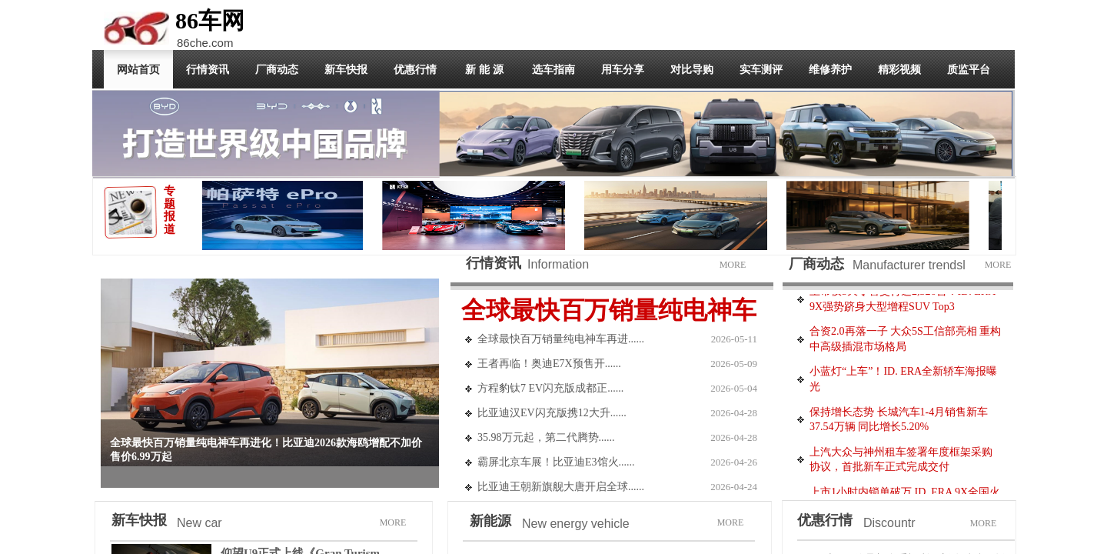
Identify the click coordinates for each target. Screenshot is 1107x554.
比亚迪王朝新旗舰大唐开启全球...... (560, 486)
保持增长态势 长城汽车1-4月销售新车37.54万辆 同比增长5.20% (898, 422)
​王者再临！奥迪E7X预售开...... (549, 363)
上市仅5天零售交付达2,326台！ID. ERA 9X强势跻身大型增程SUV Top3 (902, 301)
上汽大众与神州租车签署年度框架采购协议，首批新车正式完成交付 (900, 462)
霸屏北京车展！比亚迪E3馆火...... (556, 462)
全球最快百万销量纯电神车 (608, 310)
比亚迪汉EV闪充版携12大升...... (552, 413)
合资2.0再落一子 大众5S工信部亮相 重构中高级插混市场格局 (905, 341)
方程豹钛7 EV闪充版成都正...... (550, 388)
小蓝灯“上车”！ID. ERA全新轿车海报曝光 (903, 381)
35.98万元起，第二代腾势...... (546, 437)
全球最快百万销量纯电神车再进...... (560, 339)
